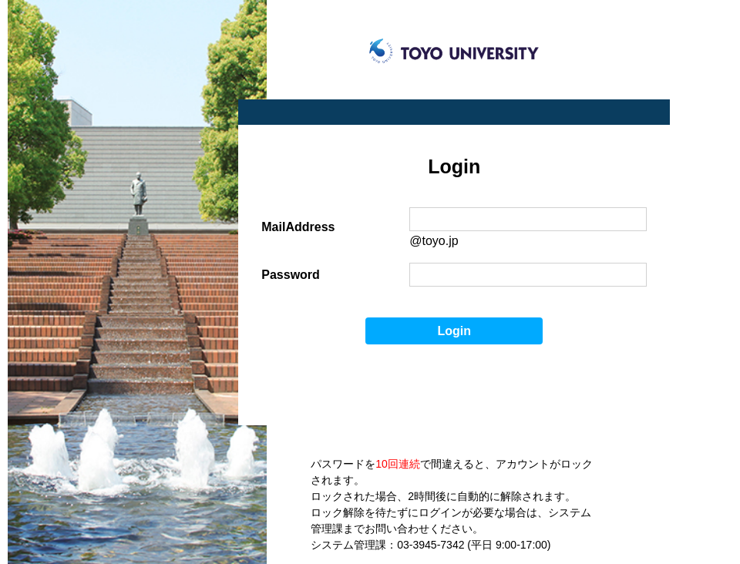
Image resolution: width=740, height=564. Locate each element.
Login (455, 330)
